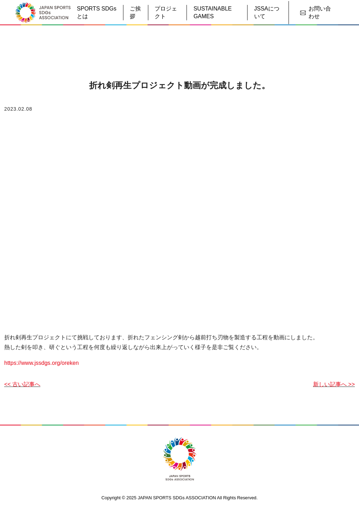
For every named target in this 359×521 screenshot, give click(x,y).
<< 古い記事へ (22, 384)
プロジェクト (166, 12)
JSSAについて (266, 12)
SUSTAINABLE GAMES (213, 12)
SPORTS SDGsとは (96, 12)
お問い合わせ (315, 12)
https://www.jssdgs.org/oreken (41, 363)
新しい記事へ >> (334, 384)
